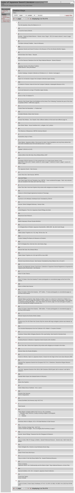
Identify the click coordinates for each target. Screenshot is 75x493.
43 (16, 271)
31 (16, 201)
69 (16, 437)
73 (16, 461)
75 (16, 473)
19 (16, 128)
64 (16, 403)
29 (16, 190)
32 (16, 207)
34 (16, 218)
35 (16, 224)
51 (16, 325)
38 (16, 241)
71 (16, 449)
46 (16, 289)
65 (16, 409)
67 (16, 424)
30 (16, 196)
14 (16, 98)
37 (16, 235)
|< (13, 19)
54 (16, 342)
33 (16, 213)
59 (16, 373)
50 (16, 318)
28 (16, 184)
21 (16, 139)
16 (16, 111)
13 (16, 93)
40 (16, 252)
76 (16, 480)
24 (16, 158)
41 (16, 258)
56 (16, 354)
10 (16, 76)
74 (16, 468)
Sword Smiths (6, 20)
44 (16, 276)
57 (16, 359)
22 (16, 146)
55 (16, 348)
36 (16, 230)
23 (16, 152)
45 (16, 283)
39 (16, 247)
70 (16, 444)
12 (16, 87)
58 (16, 366)
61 (16, 385)
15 (16, 105)
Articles (4, 16)
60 (16, 379)
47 (16, 296)
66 (16, 418)
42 (16, 264)
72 (16, 455)
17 (16, 117)
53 (16, 337)
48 (16, 306)
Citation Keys (6, 21)
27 (16, 177)
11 (16, 81)
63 (16, 397)
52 (16, 331)
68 (16, 431)
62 (16, 390)
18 (16, 122)
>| (30, 19)
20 (16, 134)
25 (16, 166)
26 (16, 172)
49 (16, 313)
